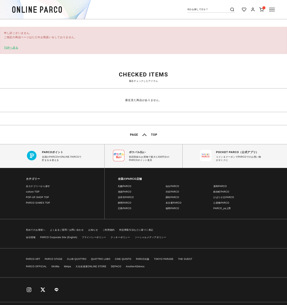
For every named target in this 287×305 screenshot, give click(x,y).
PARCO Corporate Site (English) (58, 237)
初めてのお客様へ (35, 230)
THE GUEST (185, 259)
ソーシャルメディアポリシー (150, 237)
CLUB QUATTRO (76, 259)
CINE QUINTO (123, 259)
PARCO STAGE (54, 259)
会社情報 (31, 237)
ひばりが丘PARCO (223, 197)
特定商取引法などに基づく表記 (136, 230)
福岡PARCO (172, 208)
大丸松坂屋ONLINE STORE (91, 266)
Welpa (67, 266)
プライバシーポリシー (94, 237)
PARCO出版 (142, 259)
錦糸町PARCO (221, 191)
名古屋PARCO (173, 202)
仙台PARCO (172, 186)
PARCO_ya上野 (222, 208)
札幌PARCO (124, 186)
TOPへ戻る (11, 47)
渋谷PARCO (172, 191)
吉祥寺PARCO (126, 197)
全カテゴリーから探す (38, 186)
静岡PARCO (124, 202)
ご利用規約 (109, 230)
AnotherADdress (135, 266)
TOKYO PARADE (163, 259)
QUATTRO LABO (100, 259)
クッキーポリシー (120, 237)
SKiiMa (55, 266)
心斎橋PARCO (221, 202)
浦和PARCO (220, 186)
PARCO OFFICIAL (36, 266)
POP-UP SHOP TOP (37, 197)
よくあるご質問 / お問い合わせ (67, 230)
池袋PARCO (124, 191)
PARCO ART (33, 259)
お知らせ (93, 230)
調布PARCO (172, 197)
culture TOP (33, 191)
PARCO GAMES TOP (38, 202)
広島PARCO (124, 208)
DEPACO (116, 266)
